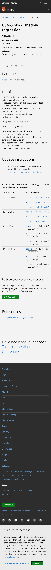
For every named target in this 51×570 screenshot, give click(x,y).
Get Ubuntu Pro (10, 297)
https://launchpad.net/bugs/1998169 (17, 317)
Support (5, 454)
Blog (34, 511)
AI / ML (5, 392)
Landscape (6, 437)
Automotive (7, 491)
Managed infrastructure (12, 386)
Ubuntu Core (7, 409)
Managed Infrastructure (35, 472)
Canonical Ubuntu (9, 3)
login (28, 202)
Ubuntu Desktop (9, 415)
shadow (5, 80)
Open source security (11, 475)
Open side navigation (15, 66)
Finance (5, 494)
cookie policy (12, 557)
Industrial (18, 491)
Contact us (8, 505)
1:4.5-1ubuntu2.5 (41, 212)
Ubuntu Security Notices (14, 17)
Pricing (5, 460)
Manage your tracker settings (16, 563)
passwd (29, 197)
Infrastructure (17, 472)
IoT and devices (28, 475)
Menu (46, 3)
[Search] (40, 3)
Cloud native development (13, 479)
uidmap (29, 207)
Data (7, 472)
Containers (6, 443)
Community (16, 511)
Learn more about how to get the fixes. (24, 172)
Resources (41, 511)
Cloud (4, 426)
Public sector (29, 491)
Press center (7, 514)
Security (5, 432)
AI (3, 472)
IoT (3, 403)
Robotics (6, 397)
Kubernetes (7, 380)
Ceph (4, 375)
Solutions (6, 466)
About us (5, 511)
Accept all (37, 563)
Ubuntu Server (8, 420)
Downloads (7, 449)
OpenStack (7, 369)
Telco (39, 491)
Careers (26, 511)
